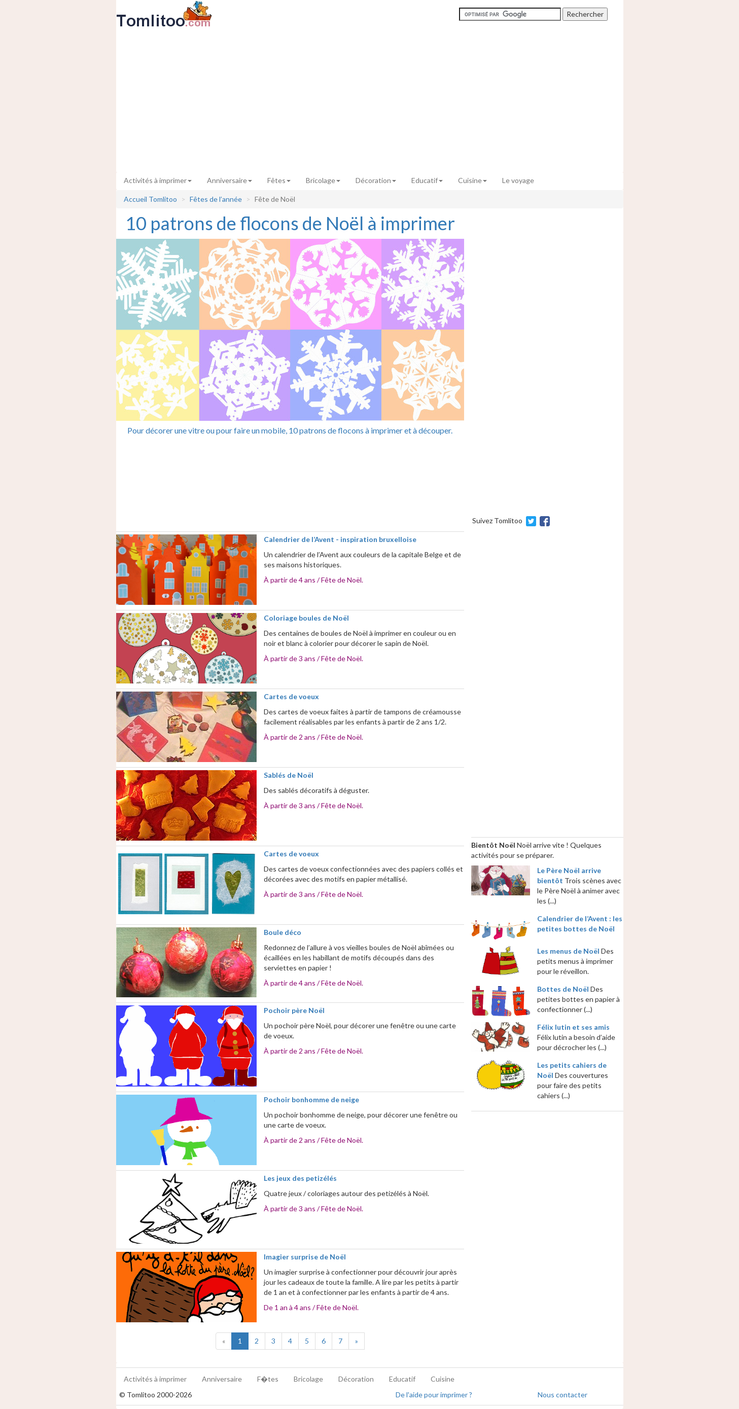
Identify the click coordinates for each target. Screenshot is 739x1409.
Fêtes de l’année (216, 199)
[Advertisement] (369, 100)
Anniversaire (229, 180)
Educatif (427, 180)
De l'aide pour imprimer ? (434, 1394)
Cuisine (472, 180)
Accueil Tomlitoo (150, 199)
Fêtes (279, 180)
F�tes (267, 1379)
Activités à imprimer (158, 180)
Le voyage (518, 180)
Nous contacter (562, 1394)
